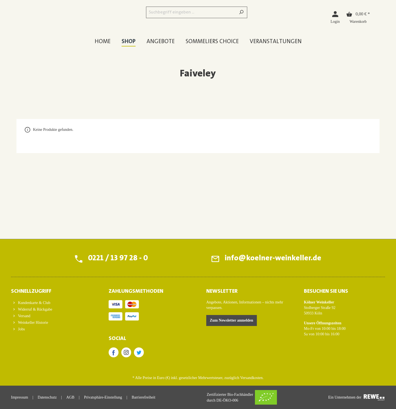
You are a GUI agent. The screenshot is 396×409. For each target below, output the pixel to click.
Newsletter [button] (222, 291)
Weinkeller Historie (32, 322)
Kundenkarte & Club (33, 303)
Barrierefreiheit (143, 397)
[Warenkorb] (358, 17)
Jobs (21, 329)
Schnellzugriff (31, 291)
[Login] (335, 17)
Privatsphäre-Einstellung (103, 397)
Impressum (19, 397)
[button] (51, 290)
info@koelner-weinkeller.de (273, 258)
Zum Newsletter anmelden (231, 320)
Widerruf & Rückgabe (34, 309)
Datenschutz (47, 397)
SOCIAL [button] (117, 338)
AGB (70, 397)
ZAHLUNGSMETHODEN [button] (136, 291)
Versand (23, 316)
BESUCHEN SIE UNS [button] (326, 291)
